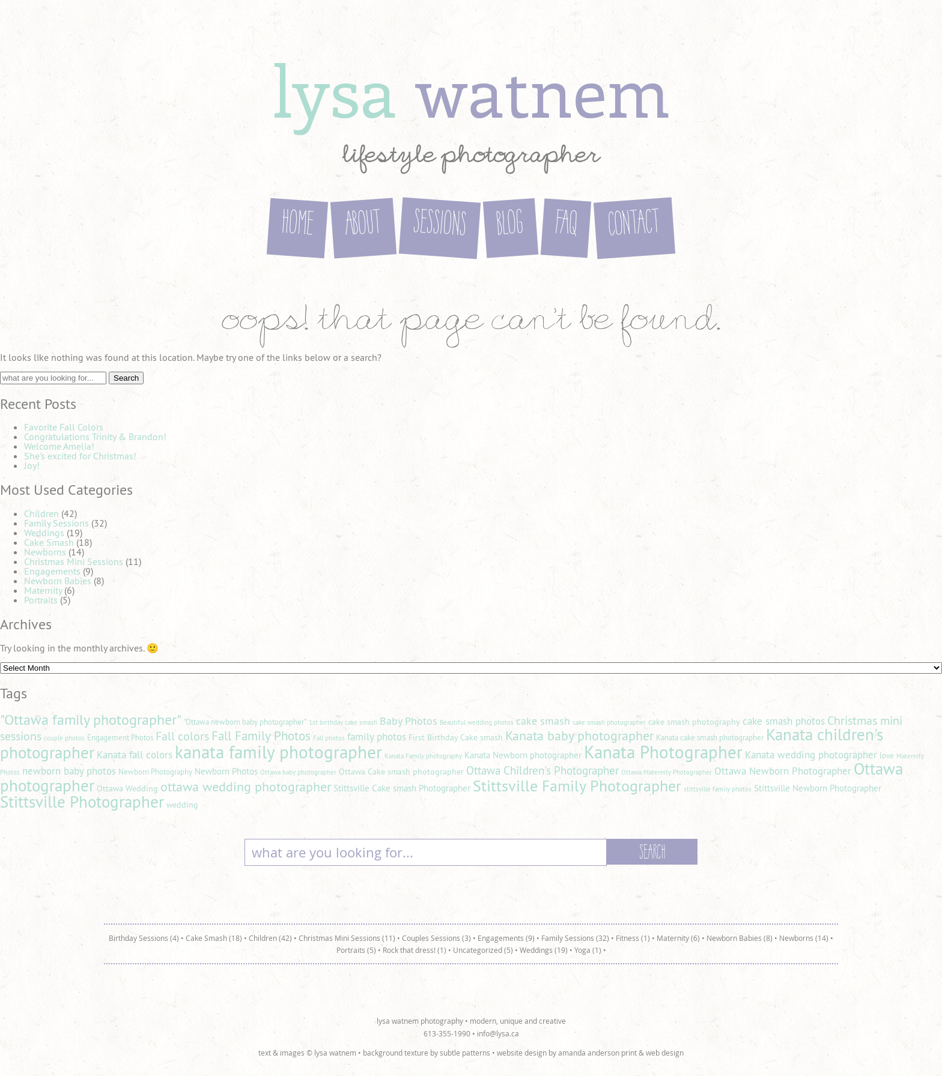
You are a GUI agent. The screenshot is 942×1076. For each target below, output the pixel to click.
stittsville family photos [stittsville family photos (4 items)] (718, 789)
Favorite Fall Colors (63, 427)
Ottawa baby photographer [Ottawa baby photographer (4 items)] (298, 772)
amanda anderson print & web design (621, 1052)
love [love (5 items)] (887, 755)
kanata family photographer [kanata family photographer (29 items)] (278, 752)
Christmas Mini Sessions (73, 561)
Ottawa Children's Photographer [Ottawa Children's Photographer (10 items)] (542, 770)
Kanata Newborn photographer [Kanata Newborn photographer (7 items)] (523, 755)
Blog (510, 225)
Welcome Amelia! (59, 446)
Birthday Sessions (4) (144, 938)
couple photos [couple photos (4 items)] (64, 738)
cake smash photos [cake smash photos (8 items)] (784, 721)
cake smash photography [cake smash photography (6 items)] (694, 721)
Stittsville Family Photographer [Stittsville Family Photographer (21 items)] (577, 786)
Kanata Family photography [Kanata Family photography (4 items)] (423, 756)
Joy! (32, 465)
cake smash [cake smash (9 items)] (543, 721)
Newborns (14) (803, 938)
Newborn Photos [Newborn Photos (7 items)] (226, 771)
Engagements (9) (506, 938)
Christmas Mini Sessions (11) (347, 938)
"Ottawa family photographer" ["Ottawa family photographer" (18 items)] (90, 719)
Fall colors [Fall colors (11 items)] (182, 735)
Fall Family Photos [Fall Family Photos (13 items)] (261, 736)
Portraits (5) (356, 950)
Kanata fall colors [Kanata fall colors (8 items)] (134, 755)
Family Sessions (56, 523)
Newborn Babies (57, 581)
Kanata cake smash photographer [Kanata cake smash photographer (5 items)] (710, 737)
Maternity (43, 590)
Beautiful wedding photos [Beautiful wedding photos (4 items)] (477, 722)
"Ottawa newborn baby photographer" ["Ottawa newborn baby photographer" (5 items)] (245, 722)
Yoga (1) (587, 950)
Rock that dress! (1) (414, 950)
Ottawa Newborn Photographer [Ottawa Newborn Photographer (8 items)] (782, 771)
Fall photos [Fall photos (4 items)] (329, 738)
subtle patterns (465, 1052)
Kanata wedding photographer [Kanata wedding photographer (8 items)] (811, 755)
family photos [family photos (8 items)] (376, 737)
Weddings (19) (544, 950)
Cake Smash (49, 542)
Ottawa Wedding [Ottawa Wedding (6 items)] (127, 788)
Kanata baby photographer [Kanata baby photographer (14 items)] (579, 735)
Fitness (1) (633, 938)
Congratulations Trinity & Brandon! (95, 437)
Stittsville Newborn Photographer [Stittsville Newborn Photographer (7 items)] (817, 788)
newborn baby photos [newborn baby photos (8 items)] (69, 771)
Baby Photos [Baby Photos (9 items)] (408, 721)
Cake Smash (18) (214, 938)
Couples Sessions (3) (436, 938)
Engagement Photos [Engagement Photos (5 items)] (120, 737)
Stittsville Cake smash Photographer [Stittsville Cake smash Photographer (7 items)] (401, 788)
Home (297, 225)
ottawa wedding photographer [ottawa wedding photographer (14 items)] (245, 786)
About (363, 225)
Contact (634, 225)
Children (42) (270, 938)
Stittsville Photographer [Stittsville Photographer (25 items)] (82, 801)
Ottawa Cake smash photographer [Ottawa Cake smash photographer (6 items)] (401, 771)
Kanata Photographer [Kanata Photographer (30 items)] (663, 752)
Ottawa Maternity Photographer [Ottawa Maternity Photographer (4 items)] (666, 772)
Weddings (44, 533)
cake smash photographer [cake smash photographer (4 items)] (609, 722)
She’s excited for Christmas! (80, 456)
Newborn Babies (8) (739, 938)
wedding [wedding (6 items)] (182, 804)
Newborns (45, 552)
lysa (471, 89)
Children (41, 513)
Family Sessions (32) (575, 938)
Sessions (439, 225)
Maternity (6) (678, 938)
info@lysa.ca (498, 1033)
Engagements (52, 571)
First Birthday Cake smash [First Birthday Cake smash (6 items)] (456, 737)
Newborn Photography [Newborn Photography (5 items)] (155, 771)
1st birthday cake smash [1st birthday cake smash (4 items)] (343, 722)
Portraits (41, 600)
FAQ (566, 225)
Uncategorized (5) (483, 950)
